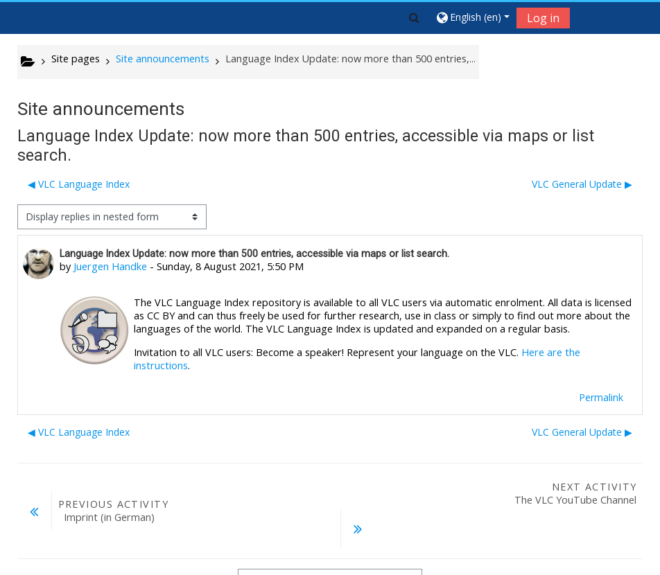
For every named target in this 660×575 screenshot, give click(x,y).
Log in (543, 18)
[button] (414, 17)
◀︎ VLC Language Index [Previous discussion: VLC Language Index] (79, 184)
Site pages (75, 58)
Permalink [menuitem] (601, 397)
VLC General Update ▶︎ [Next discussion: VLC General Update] (582, 184)
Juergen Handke (110, 266)
